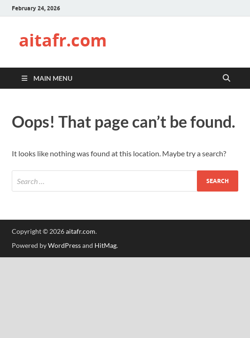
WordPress (64, 245)
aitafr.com (63, 40)
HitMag (105, 245)
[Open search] (226, 78)
